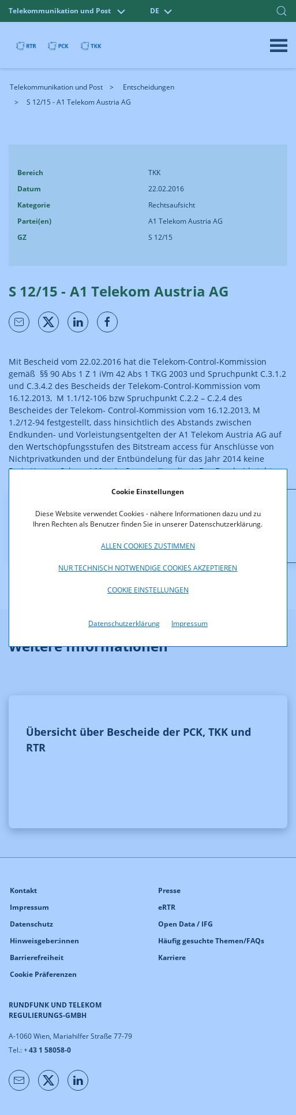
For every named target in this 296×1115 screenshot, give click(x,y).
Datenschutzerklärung (124, 623)
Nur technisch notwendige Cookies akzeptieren (147, 568)
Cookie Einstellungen (148, 590)
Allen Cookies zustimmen (148, 546)
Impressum (189, 623)
